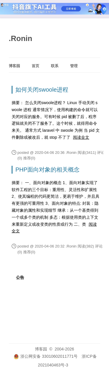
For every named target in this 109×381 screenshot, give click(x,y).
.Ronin (20, 38)
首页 (35, 66)
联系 (54, 66)
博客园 (14, 66)
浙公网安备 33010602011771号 (46, 356)
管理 (74, 66)
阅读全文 (81, 137)
